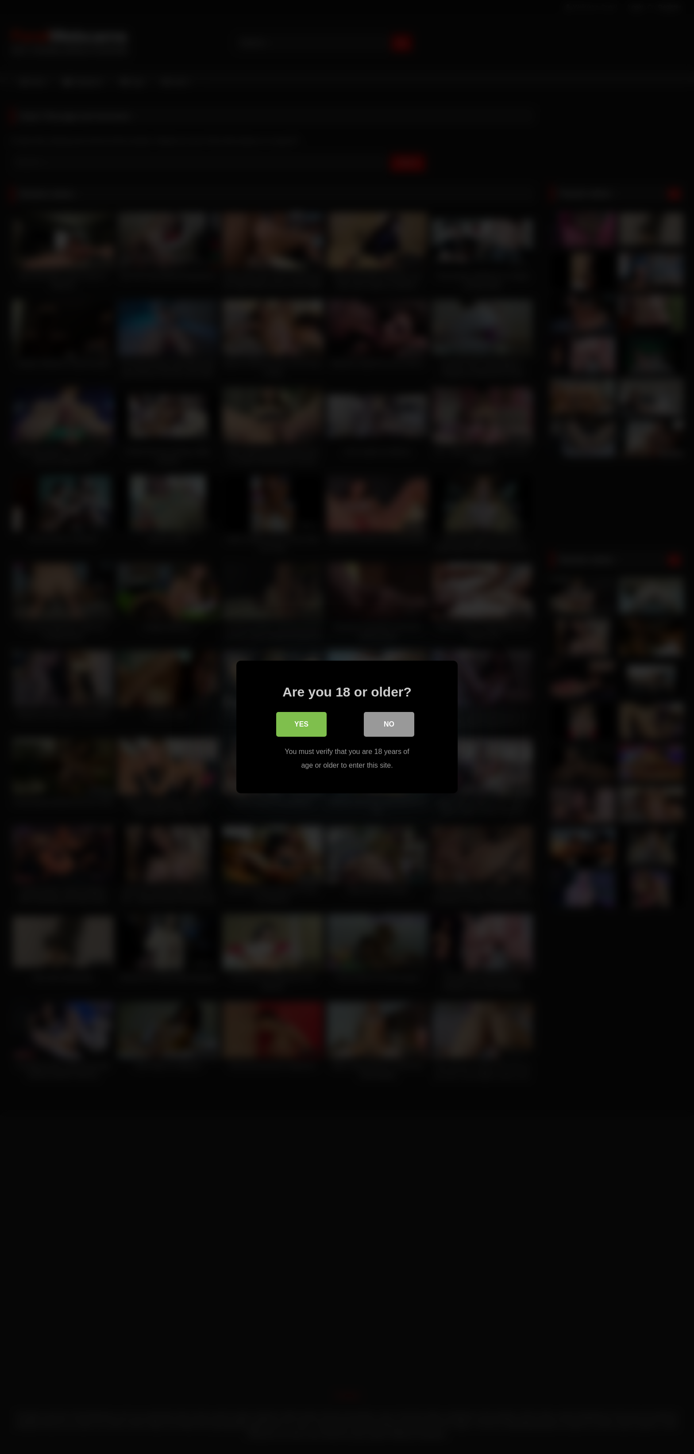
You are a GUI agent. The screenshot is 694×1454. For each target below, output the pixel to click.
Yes (301, 724)
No (389, 724)
